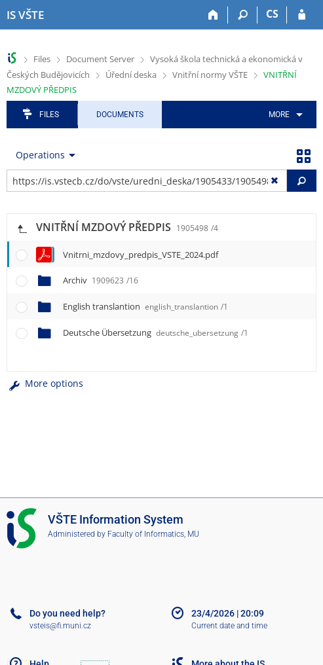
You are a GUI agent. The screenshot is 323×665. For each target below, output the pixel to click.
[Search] (242, 15)
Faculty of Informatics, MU (153, 534)
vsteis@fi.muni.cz (60, 625)
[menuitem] (283, 114)
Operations (40, 155)
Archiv (100, 280)
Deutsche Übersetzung (155, 332)
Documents (119, 114)
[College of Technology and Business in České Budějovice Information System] (25, 15)
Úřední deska (131, 75)
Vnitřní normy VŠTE (210, 75)
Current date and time (229, 625)
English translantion (145, 306)
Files (41, 59)
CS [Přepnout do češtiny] (272, 14)
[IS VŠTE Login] (301, 15)
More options (45, 383)
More (279, 114)
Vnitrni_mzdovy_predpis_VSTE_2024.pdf (140, 255)
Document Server (100, 59)
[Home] (213, 15)
